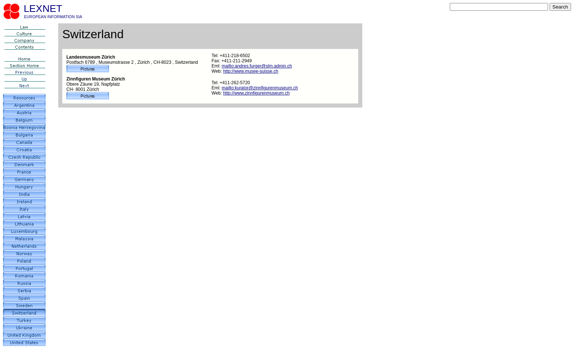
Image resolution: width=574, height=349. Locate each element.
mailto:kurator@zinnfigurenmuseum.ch (260, 87)
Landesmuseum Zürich (90, 57)
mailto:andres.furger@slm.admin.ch (257, 66)
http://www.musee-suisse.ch (250, 71)
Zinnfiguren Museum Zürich (95, 79)
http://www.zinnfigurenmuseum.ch (256, 93)
